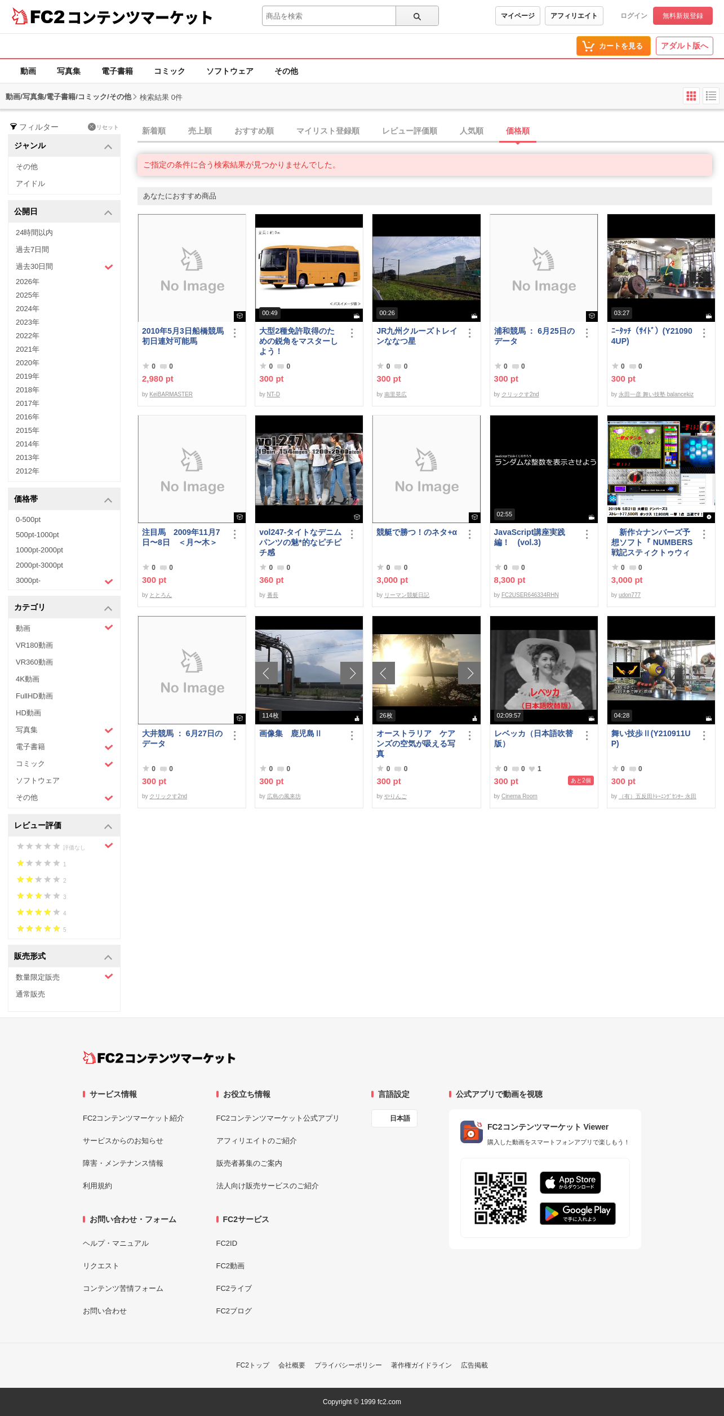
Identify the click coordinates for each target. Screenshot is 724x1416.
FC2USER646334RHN (530, 595)
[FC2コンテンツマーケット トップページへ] (159, 1057)
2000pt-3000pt (39, 565)
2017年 (27, 403)
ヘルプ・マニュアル (116, 1243)
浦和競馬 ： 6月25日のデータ (534, 336)
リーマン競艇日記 (406, 595)
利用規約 (97, 1186)
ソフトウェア (230, 71)
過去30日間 (64, 267)
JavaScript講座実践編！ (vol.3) (530, 537)
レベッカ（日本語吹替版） (533, 738)
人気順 (471, 130)
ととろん (160, 595)
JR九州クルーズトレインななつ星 (417, 336)
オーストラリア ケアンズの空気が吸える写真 (415, 743)
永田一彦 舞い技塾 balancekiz (656, 394)
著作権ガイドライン (421, 1365)
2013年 (27, 457)
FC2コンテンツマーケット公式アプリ (278, 1118)
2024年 (27, 308)
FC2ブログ (234, 1311)
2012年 (27, 471)
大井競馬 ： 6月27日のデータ (182, 738)
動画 (28, 71)
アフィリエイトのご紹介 (256, 1140)
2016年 (27, 417)
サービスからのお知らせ (123, 1140)
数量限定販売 (64, 976)
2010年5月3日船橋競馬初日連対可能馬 (183, 336)
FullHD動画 (34, 696)
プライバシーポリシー (348, 1365)
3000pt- (64, 581)
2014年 (27, 444)
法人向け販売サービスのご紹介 (267, 1186)
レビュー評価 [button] (63, 826)
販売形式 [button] (63, 957)
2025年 (27, 295)
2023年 (27, 322)
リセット (103, 127)
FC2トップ (252, 1365)
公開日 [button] (63, 212)
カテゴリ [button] (63, 608)
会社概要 (291, 1365)
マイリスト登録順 (327, 130)
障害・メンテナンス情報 (123, 1163)
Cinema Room (519, 796)
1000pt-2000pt (39, 550)
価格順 (518, 130)
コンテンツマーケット (140, 17)
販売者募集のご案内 (249, 1163)
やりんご (395, 796)
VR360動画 (34, 662)
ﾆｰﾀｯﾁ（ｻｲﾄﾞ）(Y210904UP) (651, 336)
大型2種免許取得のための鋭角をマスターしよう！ (298, 341)
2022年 (27, 335)
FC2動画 (230, 1266)
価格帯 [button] (63, 499)
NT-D (273, 394)
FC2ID (227, 1243)
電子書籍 (117, 71)
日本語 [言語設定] (400, 1118)
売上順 (200, 130)
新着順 (154, 130)
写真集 (69, 71)
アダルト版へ (684, 45)
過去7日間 (32, 249)
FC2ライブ (234, 1288)
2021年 (27, 349)
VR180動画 (34, 645)
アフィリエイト (574, 16)
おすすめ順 (254, 130)
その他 (286, 71)
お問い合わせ (105, 1311)
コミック (169, 71)
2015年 (27, 430)
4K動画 (27, 679)
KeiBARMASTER (171, 394)
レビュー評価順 (409, 130)
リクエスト (101, 1266)
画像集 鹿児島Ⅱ (290, 733)
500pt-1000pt (37, 534)
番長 (272, 595)
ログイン (633, 16)
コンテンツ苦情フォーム (123, 1288)
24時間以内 (34, 232)
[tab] (430, 131)
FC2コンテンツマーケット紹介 (134, 1118)
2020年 (27, 363)
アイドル (30, 183)
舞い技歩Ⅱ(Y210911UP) (651, 738)
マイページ (518, 16)
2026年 (27, 281)
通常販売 (30, 994)
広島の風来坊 (284, 796)
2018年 (27, 390)
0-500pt (28, 519)
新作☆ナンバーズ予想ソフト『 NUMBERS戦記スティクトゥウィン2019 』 (652, 542)
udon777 (630, 595)
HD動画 (28, 713)
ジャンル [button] (63, 146)
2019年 (27, 376)
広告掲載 (474, 1365)
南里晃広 (395, 394)
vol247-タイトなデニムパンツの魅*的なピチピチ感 (300, 542)
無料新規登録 (683, 16)
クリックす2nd (520, 394)
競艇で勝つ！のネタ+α (416, 532)
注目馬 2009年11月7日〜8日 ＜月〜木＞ (181, 537)
